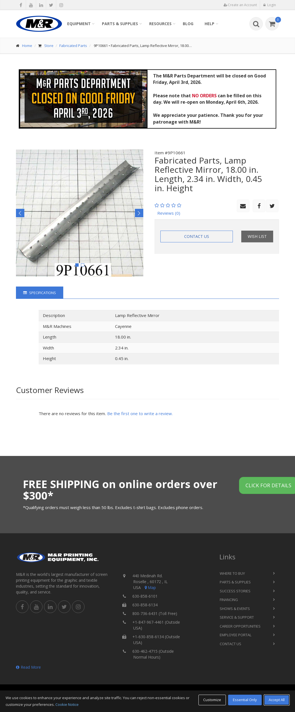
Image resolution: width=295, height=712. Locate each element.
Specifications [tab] (39, 292)
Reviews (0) (168, 213)
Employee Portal (235, 634)
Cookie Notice (67, 704)
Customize (212, 699)
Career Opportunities (240, 626)
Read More (28, 667)
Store (48, 45)
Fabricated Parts (73, 45)
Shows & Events (235, 608)
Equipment (79, 23)
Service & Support (237, 617)
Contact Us (196, 236)
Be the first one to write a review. (140, 413)
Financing (229, 599)
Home (27, 45)
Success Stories (235, 590)
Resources (160, 23)
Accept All (277, 699)
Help (209, 23)
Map (150, 587)
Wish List (257, 236)
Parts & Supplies (120, 23)
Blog (188, 23)
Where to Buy (232, 573)
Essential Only (245, 699)
